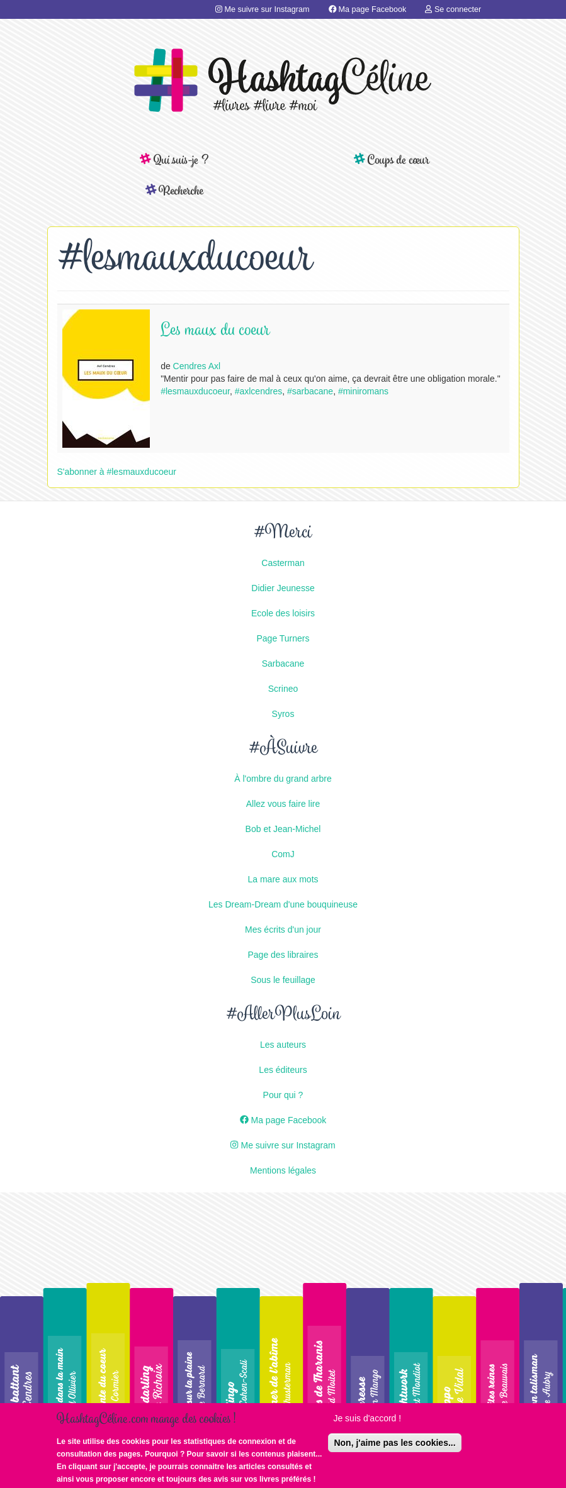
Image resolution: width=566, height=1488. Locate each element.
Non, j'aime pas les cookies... (394, 1445)
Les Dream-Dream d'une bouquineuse (283, 904)
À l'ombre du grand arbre (282, 779)
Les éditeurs (283, 1070)
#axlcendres (259, 391)
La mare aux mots (282, 879)
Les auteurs (283, 1045)
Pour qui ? (283, 1095)
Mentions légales (283, 1170)
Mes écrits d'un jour (283, 929)
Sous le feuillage (283, 980)
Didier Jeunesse (282, 588)
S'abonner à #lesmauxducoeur (116, 472)
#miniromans (363, 391)
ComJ (283, 854)
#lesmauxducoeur (195, 391)
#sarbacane (310, 391)
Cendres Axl (196, 366)
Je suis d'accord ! (367, 1421)
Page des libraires (282, 955)
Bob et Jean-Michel (283, 829)
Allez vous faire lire (283, 804)
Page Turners (282, 638)
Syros (283, 714)
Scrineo (283, 689)
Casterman (282, 563)
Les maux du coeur (215, 331)
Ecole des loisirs (283, 613)
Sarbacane (283, 663)
